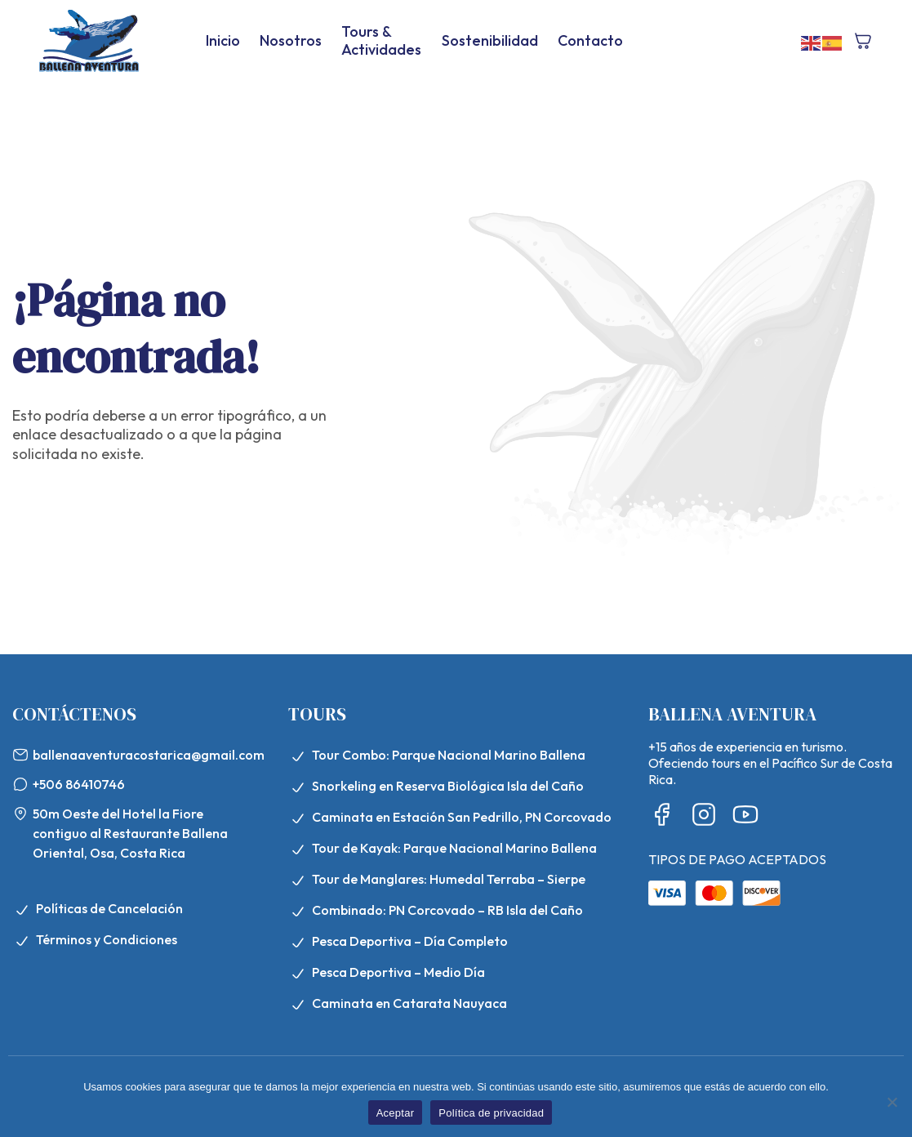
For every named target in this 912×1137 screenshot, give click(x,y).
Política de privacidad (491, 1113)
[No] (891, 1102)
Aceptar (395, 1113)
